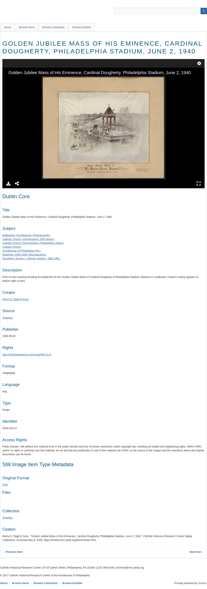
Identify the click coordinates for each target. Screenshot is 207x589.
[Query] (160, 11)
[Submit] (204, 11)
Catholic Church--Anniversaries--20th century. (28, 239)
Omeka (202, 583)
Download (8, 183)
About (7, 27)
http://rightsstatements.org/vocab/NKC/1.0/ (26, 354)
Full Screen (198, 183)
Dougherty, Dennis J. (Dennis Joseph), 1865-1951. (31, 258)
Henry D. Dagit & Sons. (15, 299)
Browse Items (26, 27)
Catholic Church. (12, 246)
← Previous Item (12, 551)
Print (5, 484)
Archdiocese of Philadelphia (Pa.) (21, 250)
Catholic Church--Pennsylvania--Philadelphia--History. (33, 243)
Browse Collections (53, 27)
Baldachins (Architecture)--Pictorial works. (26, 235)
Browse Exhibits (81, 27)
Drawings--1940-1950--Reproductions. (24, 254)
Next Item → (197, 551)
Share (17, 183)
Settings (199, 63)
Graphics (7, 317)
